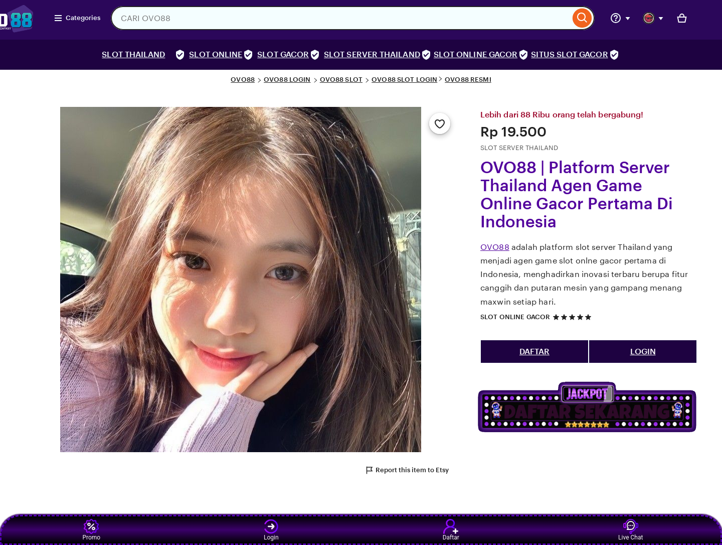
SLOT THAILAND (133, 54)
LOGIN (643, 351)
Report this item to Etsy (407, 470)
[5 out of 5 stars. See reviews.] (573, 317)
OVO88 (243, 79)
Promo (91, 530)
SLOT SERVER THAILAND (372, 54)
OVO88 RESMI (468, 79)
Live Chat (630, 530)
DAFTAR (534, 351)
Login (271, 530)
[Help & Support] (620, 18)
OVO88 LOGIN (287, 79)
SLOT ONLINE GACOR (475, 54)
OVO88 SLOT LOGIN (404, 79)
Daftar (451, 530)
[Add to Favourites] (439, 123)
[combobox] (340, 18)
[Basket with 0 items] (682, 18)
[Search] (582, 18)
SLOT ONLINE (215, 54)
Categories (77, 18)
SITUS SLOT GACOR (569, 54)
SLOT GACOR (283, 54)
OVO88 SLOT (341, 79)
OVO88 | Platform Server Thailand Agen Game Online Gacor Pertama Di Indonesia (576, 195)
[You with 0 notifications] (653, 18)
